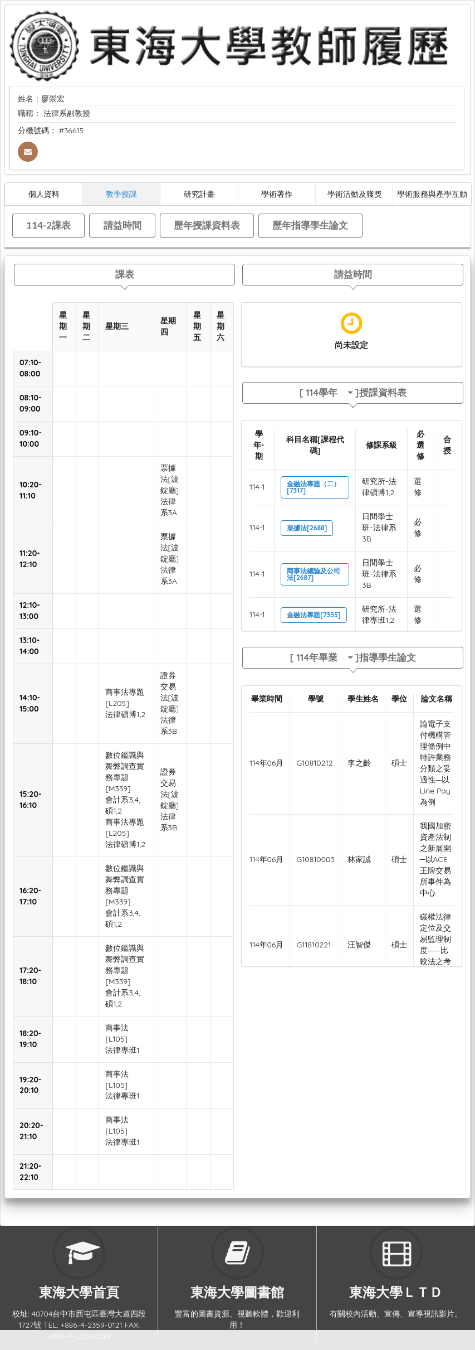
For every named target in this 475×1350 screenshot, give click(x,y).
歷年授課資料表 (207, 225)
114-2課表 (48, 225)
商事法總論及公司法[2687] (313, 574)
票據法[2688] (307, 528)
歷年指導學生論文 (310, 225)
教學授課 (121, 194)
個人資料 (44, 194)
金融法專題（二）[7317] (313, 487)
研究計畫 (199, 194)
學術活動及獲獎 (354, 194)
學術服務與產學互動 (432, 194)
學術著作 (276, 194)
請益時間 (122, 225)
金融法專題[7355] (314, 615)
